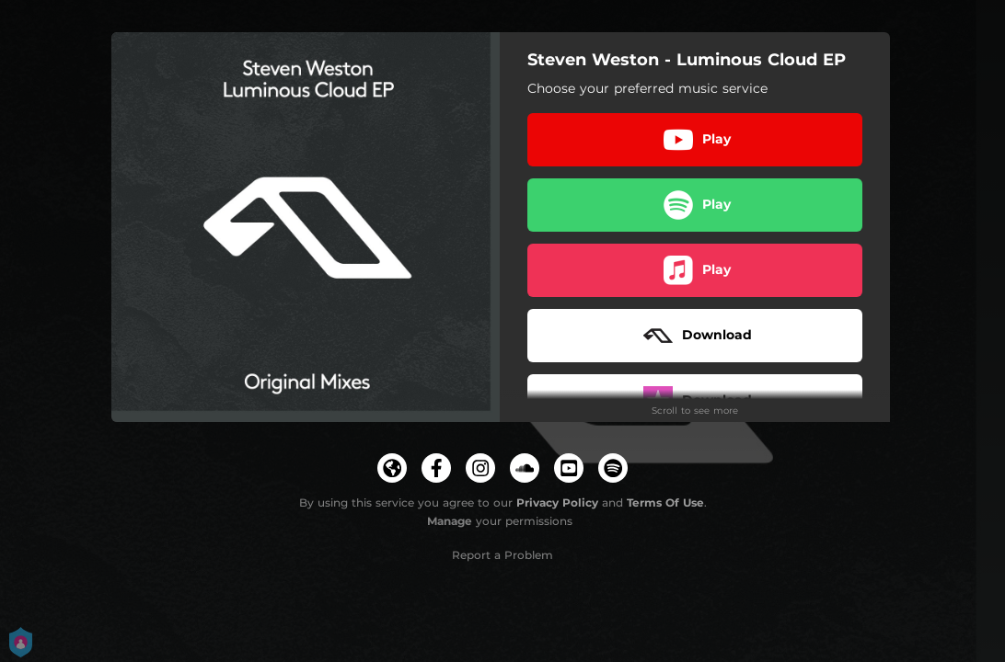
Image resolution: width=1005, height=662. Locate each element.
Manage (449, 521)
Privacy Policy (557, 502)
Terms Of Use (665, 502)
